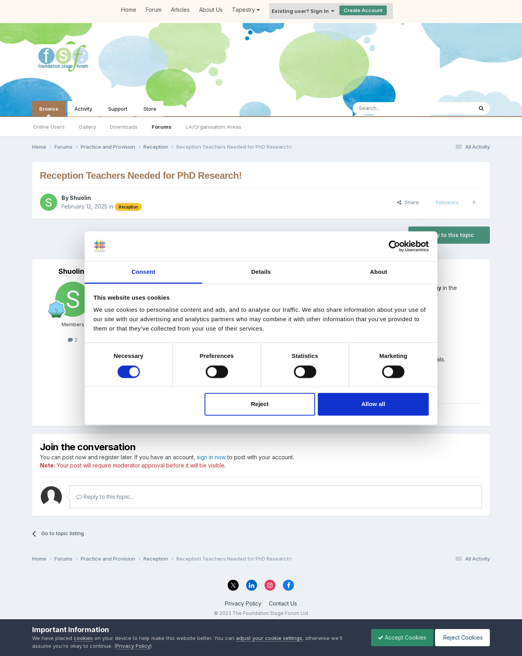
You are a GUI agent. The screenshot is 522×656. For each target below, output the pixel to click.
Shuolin (80, 197)
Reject (259, 404)
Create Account (363, 10)
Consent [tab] (144, 272)
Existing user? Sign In (303, 11)
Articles (180, 9)
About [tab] (378, 272)
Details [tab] (261, 272)
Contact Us (283, 603)
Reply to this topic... (104, 496)
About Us (211, 9)
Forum (153, 9)
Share (408, 202)
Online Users (49, 127)
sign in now (211, 457)
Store (149, 109)
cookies (83, 638)
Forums (162, 127)
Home (128, 9)
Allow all (373, 404)
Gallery (87, 127)
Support (117, 109)
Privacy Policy (243, 603)
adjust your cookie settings (269, 638)
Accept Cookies (398, 637)
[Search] (393, 108)
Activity (83, 109)
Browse (48, 111)
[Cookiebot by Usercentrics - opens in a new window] (394, 246)
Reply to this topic (449, 235)
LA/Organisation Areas (213, 127)
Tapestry (246, 9)
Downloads (124, 127)
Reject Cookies (461, 637)
